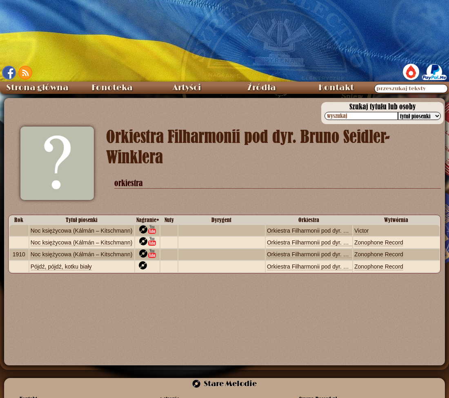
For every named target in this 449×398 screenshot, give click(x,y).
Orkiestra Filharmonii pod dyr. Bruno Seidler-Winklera (334, 230)
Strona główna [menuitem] (37, 88)
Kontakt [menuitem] (336, 88)
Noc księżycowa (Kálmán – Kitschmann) (82, 230)
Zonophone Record (378, 242)
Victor (361, 230)
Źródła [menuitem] (261, 88)
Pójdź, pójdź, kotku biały (61, 266)
